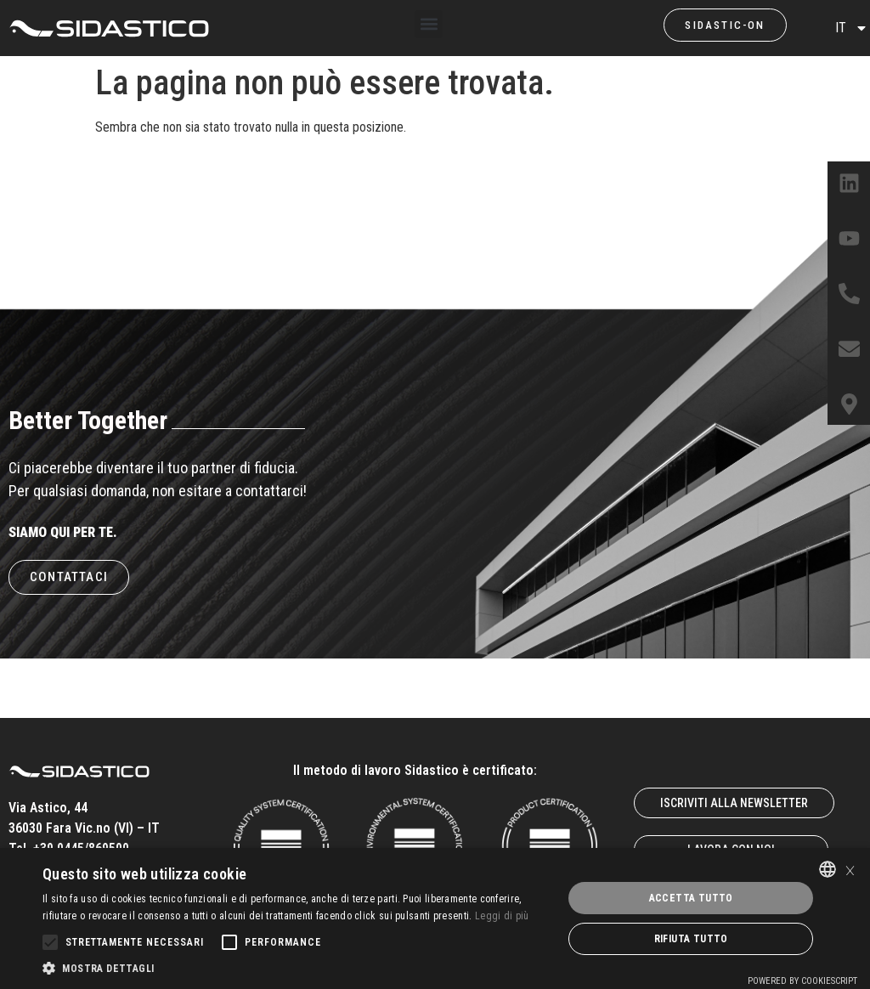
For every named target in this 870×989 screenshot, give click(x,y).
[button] (429, 24)
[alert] (435, 918)
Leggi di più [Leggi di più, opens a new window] (502, 916)
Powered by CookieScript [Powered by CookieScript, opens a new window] (802, 980)
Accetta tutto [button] (691, 898)
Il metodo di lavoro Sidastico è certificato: (415, 770)
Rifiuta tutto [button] (691, 939)
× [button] (850, 868)
